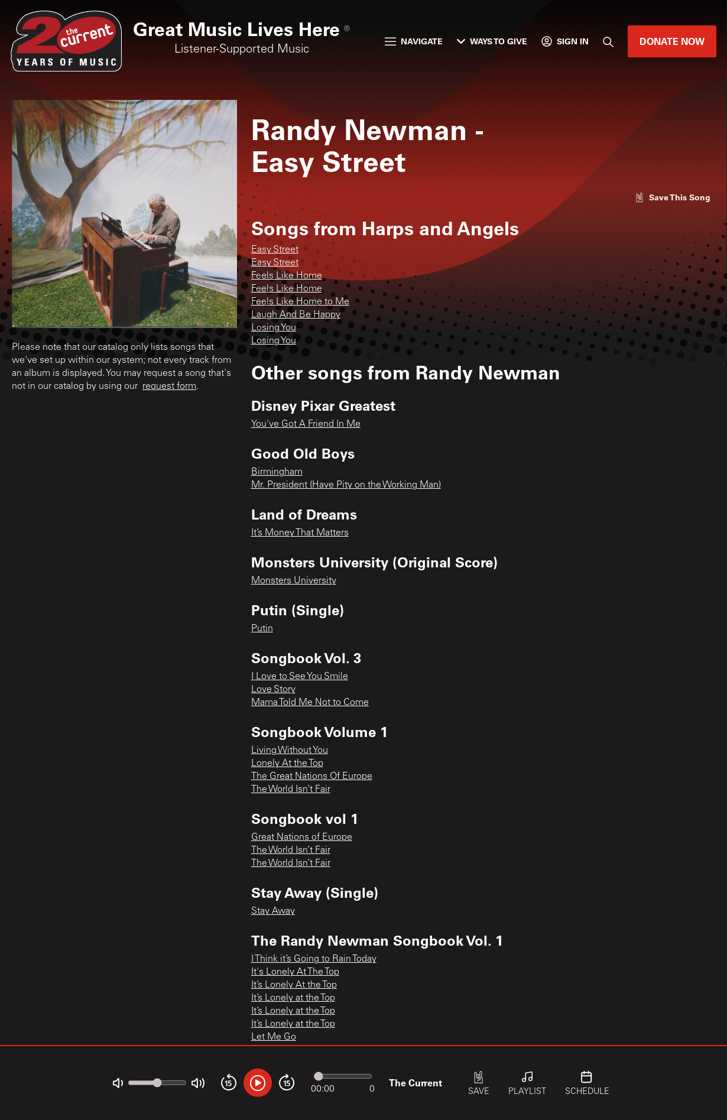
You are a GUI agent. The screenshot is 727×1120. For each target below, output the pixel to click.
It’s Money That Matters (300, 533)
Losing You (273, 328)
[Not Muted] (118, 1083)
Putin (262, 629)
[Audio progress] (342, 1076)
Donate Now (672, 41)
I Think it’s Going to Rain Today (314, 959)
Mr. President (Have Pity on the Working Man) (346, 485)
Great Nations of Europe (301, 837)
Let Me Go (273, 1037)
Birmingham (277, 472)
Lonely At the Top (287, 763)
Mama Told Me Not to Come (310, 702)
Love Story (273, 689)
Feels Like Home (286, 276)
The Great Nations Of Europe (311, 776)
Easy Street (274, 250)
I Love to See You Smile (299, 676)
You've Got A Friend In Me (306, 424)
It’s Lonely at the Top (293, 998)
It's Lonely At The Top (295, 972)
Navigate (414, 41)
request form (169, 386)
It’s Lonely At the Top (294, 985)
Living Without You (289, 750)
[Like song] (672, 197)
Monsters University (293, 581)
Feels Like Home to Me (300, 302)
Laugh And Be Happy (295, 315)
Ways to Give (492, 41)
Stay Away (273, 911)
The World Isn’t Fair (290, 789)
